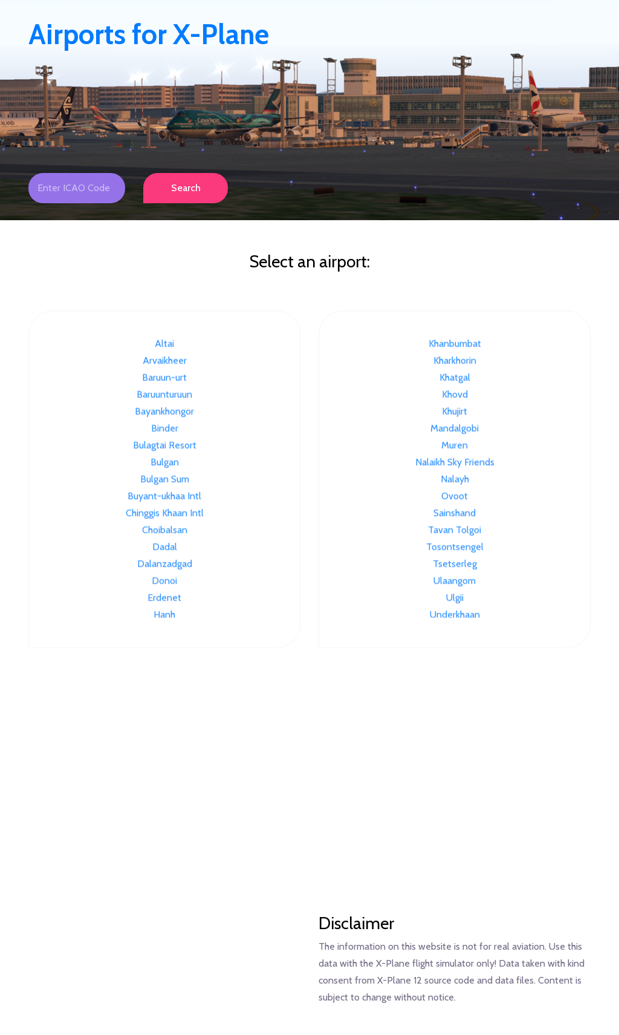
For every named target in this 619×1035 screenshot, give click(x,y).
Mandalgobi (454, 429)
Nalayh (455, 480)
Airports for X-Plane (148, 34)
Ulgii (455, 598)
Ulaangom (454, 581)
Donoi (164, 581)
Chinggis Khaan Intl (165, 514)
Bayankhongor (164, 412)
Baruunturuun (164, 395)
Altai (164, 344)
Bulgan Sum (164, 480)
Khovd (455, 395)
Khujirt (454, 412)
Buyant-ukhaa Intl (164, 497)
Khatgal (454, 378)
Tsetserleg (455, 564)
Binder (164, 429)
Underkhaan (455, 615)
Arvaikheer (165, 361)
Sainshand (454, 514)
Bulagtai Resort (164, 446)
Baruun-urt (164, 378)
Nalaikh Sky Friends (454, 463)
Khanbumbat (455, 344)
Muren (454, 446)
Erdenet (164, 598)
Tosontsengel (455, 547)
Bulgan (165, 463)
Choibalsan (164, 531)
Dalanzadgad (164, 564)
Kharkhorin (454, 361)
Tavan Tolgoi (454, 531)
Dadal (164, 547)
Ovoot (454, 497)
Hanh (164, 615)
